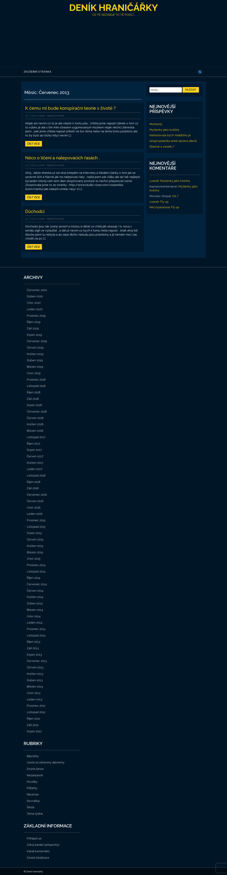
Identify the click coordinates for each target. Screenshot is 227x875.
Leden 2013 (34, 699)
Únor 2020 (34, 302)
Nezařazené (35, 774)
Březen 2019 (35, 366)
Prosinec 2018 (36, 379)
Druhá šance (35, 768)
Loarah (41, 115)
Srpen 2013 (34, 654)
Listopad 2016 (36, 475)
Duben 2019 (35, 359)
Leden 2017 (34, 468)
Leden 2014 (34, 622)
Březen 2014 (35, 609)
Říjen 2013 (33, 641)
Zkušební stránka (37, 71)
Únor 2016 (34, 507)
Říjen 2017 (33, 443)
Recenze (33, 794)
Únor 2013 (33, 692)
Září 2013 (33, 647)
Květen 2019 (35, 353)
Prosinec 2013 (36, 628)
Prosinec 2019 (36, 315)
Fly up (164, 201)
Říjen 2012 (33, 718)
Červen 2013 (35, 667)
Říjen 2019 (33, 321)
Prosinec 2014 (36, 564)
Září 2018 (33, 398)
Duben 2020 (35, 295)
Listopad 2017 (36, 436)
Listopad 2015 (36, 526)
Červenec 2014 (37, 583)
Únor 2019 (34, 372)
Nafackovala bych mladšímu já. (170, 135)
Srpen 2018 (34, 404)
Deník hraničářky (113, 7)
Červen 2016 (35, 500)
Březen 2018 (35, 430)
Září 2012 (32, 724)
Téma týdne (35, 813)
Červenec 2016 (37, 494)
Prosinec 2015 (36, 519)
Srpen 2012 (34, 730)
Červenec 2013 (37, 660)
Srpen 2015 (34, 532)
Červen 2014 (35, 590)
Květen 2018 (35, 423)
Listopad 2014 (36, 571)
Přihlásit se (34, 838)
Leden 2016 (34, 513)
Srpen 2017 (34, 449)
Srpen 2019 (34, 334)
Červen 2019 (35, 347)
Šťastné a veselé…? (161, 146)
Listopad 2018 (36, 385)
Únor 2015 (33, 558)
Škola (30, 806)
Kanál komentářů (38, 850)
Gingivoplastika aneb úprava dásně (173, 141)
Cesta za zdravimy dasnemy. (46, 762)
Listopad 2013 (36, 635)
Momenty (155, 124)
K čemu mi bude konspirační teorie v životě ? (71, 108)
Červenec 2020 (37, 289)
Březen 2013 (35, 686)
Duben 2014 (35, 603)
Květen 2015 (35, 545)
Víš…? (175, 196)
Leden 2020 (35, 308)
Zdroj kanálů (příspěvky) (43, 844)
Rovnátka (33, 800)
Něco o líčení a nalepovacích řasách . (63, 157)
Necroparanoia (159, 207)
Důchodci (35, 211)
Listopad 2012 (36, 711)
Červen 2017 (35, 455)
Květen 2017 (35, 462)
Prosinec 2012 (36, 705)
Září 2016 (33, 487)
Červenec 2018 (37, 411)
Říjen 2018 (33, 391)
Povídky (32, 781)
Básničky (33, 755)
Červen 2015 (35, 539)
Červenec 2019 (37, 340)
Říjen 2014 (33, 577)
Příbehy (32, 787)
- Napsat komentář (55, 115)
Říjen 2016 (33, 481)
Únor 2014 (34, 615)
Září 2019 (33, 328)
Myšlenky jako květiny (164, 129)
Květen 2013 (35, 673)
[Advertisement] (113, 40)
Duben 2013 (35, 679)
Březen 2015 (35, 551)
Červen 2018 (35, 417)
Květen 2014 (35, 596)
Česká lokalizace (38, 857)
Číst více (33, 143)
